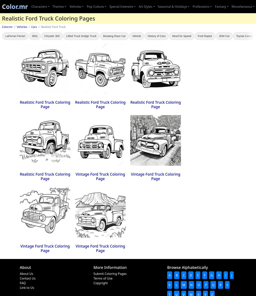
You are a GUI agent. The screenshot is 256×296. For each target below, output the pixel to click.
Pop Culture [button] (95, 6)
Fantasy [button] (220, 6)
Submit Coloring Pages (110, 274)
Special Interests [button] (121, 6)
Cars (34, 27)
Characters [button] (39, 6)
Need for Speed (181, 36)
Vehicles (22, 27)
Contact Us (27, 278)
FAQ (23, 283)
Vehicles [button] (75, 6)
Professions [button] (201, 6)
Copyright (100, 283)
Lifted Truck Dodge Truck (81, 36)
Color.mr (15, 6)
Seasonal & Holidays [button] (172, 6)
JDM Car (224, 36)
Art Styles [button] (145, 6)
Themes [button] (58, 6)
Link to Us (27, 288)
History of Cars (157, 36)
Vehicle (136, 36)
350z (35, 36)
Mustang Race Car (114, 36)
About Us (26, 274)
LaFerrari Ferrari (15, 36)
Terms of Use (102, 278)
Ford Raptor (205, 36)
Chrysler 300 (52, 36)
